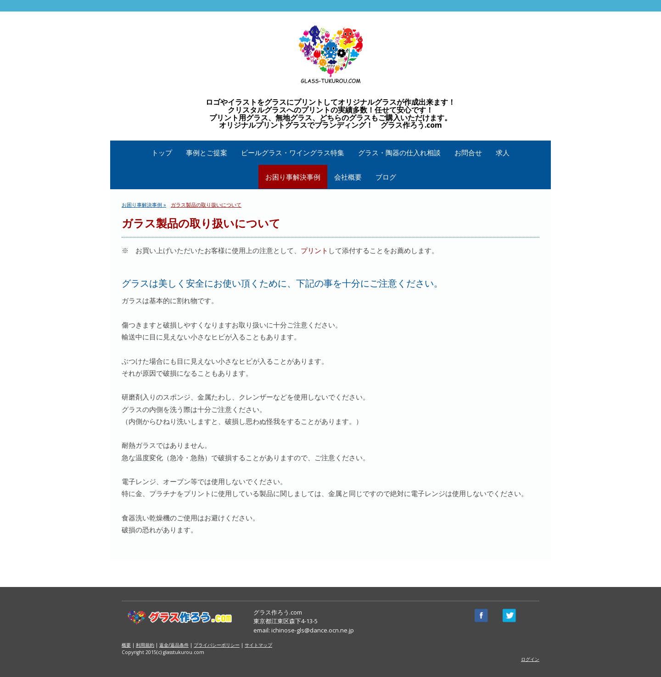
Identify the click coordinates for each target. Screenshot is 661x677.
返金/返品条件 (174, 645)
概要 (126, 645)
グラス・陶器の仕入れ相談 (399, 152)
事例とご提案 (206, 152)
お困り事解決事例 (292, 176)
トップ (161, 152)
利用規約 (145, 645)
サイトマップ (258, 645)
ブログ (385, 176)
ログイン (530, 659)
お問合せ (468, 152)
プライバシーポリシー (217, 645)
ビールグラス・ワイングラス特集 (292, 152)
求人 (503, 152)
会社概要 (348, 176)
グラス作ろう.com (277, 612)
